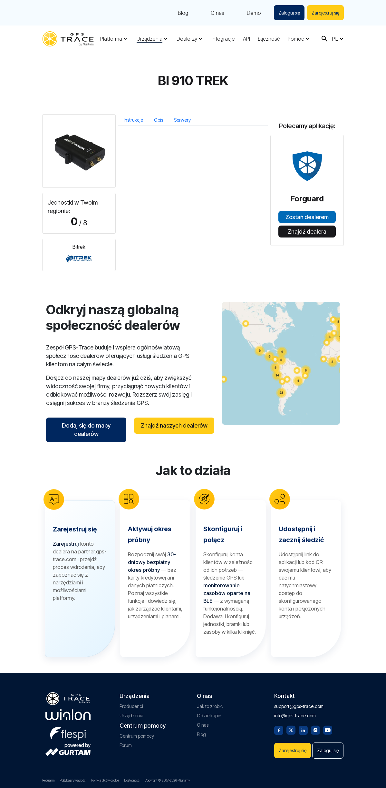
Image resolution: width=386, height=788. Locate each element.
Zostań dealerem (307, 217)
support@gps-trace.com (298, 706)
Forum (126, 745)
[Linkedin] (303, 729)
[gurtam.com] (68, 714)
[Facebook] (278, 729)
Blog (183, 12)
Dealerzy (187, 38)
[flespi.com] (68, 732)
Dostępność (132, 780)
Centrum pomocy (137, 736)
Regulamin (48, 780)
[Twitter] (290, 729)
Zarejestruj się (325, 12)
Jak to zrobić (210, 706)
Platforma (111, 38)
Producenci (131, 706)
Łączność (269, 38)
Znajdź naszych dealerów (174, 425)
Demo (254, 12)
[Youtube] (327, 729)
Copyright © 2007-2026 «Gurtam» (167, 780)
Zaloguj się (289, 12)
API (246, 38)
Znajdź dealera (307, 231)
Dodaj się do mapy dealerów (86, 429)
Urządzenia (149, 38)
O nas (217, 12)
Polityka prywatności (73, 780)
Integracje (223, 38)
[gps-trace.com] (68, 38)
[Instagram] (315, 729)
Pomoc (296, 38)
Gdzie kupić (209, 715)
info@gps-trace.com (295, 715)
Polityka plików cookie (105, 780)
